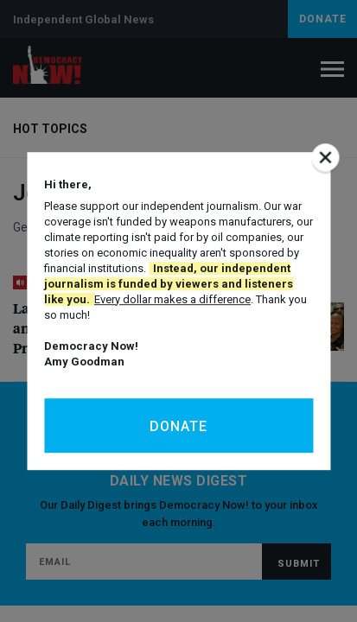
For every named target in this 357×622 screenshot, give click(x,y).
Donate (178, 426)
